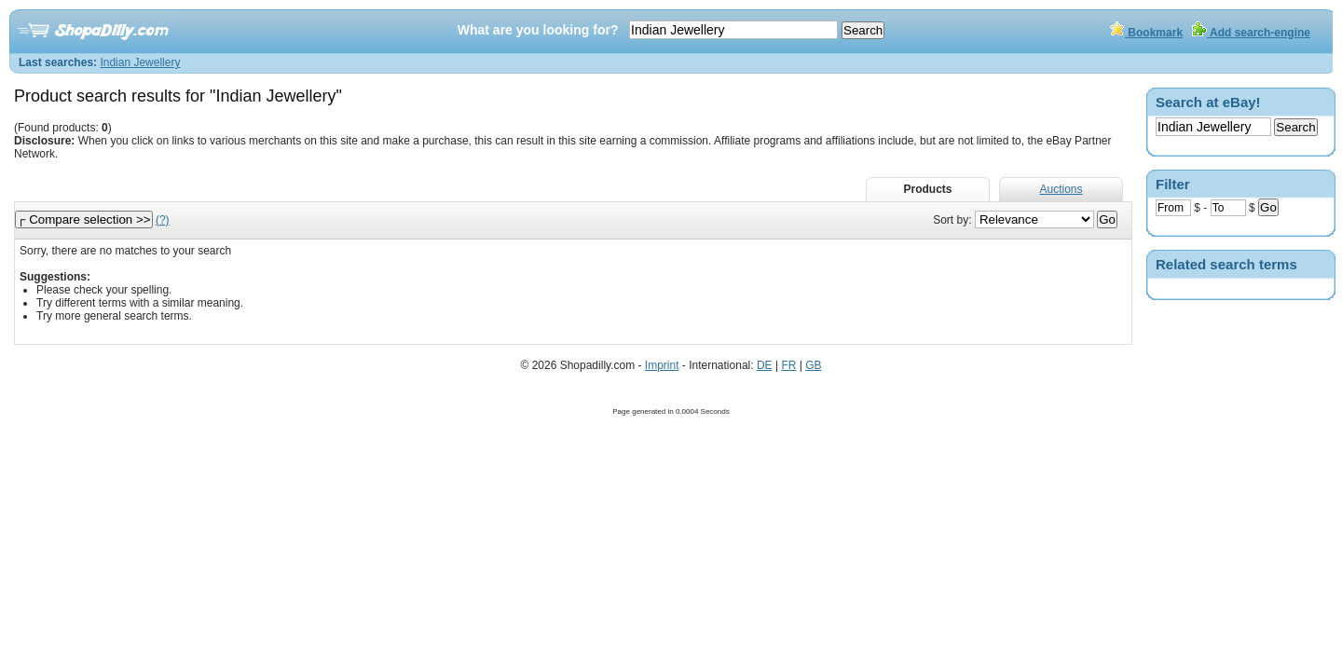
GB (813, 365)
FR (788, 365)
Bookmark (1146, 32)
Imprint (662, 365)
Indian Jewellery (140, 62)
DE (765, 365)
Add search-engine (1251, 32)
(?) (163, 219)
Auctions (1060, 189)
